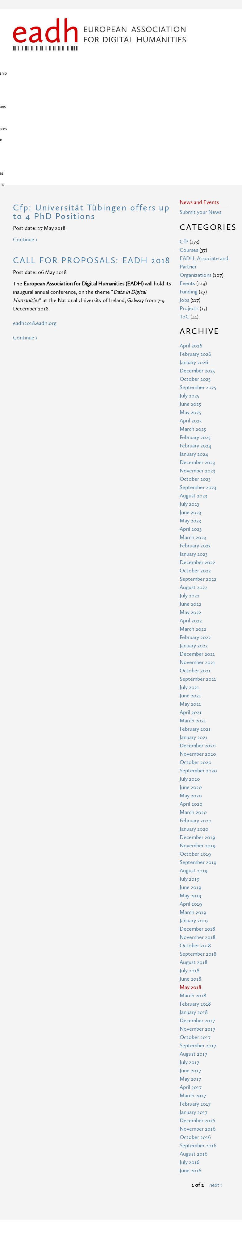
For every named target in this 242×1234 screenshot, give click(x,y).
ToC (184, 217)
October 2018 (195, 845)
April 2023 (191, 429)
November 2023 (197, 371)
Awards (43, 73)
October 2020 (195, 662)
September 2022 (198, 479)
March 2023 (193, 437)
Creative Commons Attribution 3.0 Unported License (139, 1214)
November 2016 (197, 1029)
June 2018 (190, 879)
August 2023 (193, 396)
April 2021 (191, 612)
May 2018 (190, 887)
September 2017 (198, 945)
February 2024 (195, 346)
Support (22, 73)
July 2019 (189, 779)
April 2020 (191, 704)
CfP (184, 142)
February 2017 (195, 1004)
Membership (45, 62)
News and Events (199, 102)
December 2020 (198, 645)
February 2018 (195, 904)
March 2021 (193, 620)
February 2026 (195, 254)
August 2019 (193, 770)
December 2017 (197, 920)
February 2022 (195, 537)
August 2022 (193, 487)
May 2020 (191, 695)
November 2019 (197, 745)
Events (187, 183)
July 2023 (189, 404)
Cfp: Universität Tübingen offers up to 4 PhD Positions (91, 112)
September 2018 (198, 854)
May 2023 (190, 421)
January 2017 (193, 1012)
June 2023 (190, 412)
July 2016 (189, 1062)
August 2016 (193, 1054)
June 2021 (190, 595)
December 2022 (197, 462)
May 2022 (190, 512)
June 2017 (190, 970)
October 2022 (195, 470)
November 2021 (197, 562)
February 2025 (195, 337)
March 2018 (193, 895)
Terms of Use (84, 1154)
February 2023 (195, 445)
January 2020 (194, 729)
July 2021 (189, 587)
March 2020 (193, 712)
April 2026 (191, 246)
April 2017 (191, 987)
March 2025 (193, 329)
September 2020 (198, 670)
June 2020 (191, 687)
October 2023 (195, 379)
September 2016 (198, 1045)
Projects (138, 62)
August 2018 (193, 862)
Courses (189, 150)
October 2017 (195, 937)
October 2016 (195, 1037)
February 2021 (195, 629)
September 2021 (198, 579)
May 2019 (190, 795)
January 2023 (193, 454)
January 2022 (194, 545)
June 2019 (190, 787)
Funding (189, 192)
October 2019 (195, 754)
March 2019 (193, 812)
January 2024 (194, 354)
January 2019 (194, 820)
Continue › (25, 139)
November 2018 (197, 837)
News (69, 62)
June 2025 (190, 304)
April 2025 (191, 321)
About (87, 62)
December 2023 (197, 362)
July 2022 (189, 495)
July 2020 (190, 679)
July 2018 (189, 870)
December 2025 (197, 271)
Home (20, 62)
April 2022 (191, 520)
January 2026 (194, 262)
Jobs (184, 200)
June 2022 (190, 504)
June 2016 (190, 1070)
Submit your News (200, 112)
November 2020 (198, 654)
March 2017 (193, 995)
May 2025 (190, 312)
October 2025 (195, 279)
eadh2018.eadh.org (34, 223)
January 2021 (193, 637)
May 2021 (190, 604)
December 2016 (197, 1020)
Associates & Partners (78, 73)
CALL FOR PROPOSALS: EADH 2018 (91, 160)
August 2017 (193, 954)
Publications (112, 62)
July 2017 (189, 962)
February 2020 (195, 720)
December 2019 (197, 737)
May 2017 (190, 979)
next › (216, 1085)
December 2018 (197, 829)
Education (192, 62)
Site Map (79, 1143)
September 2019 (198, 762)
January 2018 (194, 912)
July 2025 (189, 296)
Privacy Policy (84, 1165)
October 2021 (195, 570)
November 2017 (197, 929)
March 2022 (193, 529)
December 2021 (197, 554)
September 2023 (198, 387)
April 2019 (191, 804)
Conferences (164, 62)
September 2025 (198, 287)
